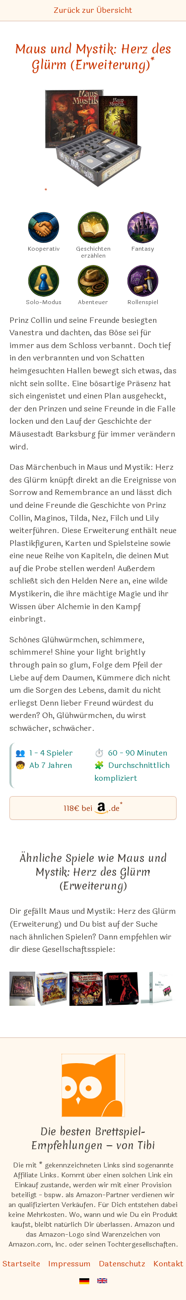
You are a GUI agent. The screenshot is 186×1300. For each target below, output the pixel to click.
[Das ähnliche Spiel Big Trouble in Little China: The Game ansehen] (52, 989)
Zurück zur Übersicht (93, 10)
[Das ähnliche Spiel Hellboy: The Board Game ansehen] (121, 989)
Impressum (69, 1263)
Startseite (21, 1263)
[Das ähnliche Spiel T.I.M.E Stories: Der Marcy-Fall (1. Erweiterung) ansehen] (158, 989)
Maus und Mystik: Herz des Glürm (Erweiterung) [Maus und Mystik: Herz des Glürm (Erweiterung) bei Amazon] (93, 57)
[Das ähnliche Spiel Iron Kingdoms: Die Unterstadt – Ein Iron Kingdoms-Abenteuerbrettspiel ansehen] (22, 989)
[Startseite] (93, 1085)
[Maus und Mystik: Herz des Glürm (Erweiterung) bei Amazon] (93, 144)
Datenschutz (122, 1263)
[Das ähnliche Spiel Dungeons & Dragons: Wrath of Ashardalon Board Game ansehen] (86, 989)
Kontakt (168, 1263)
